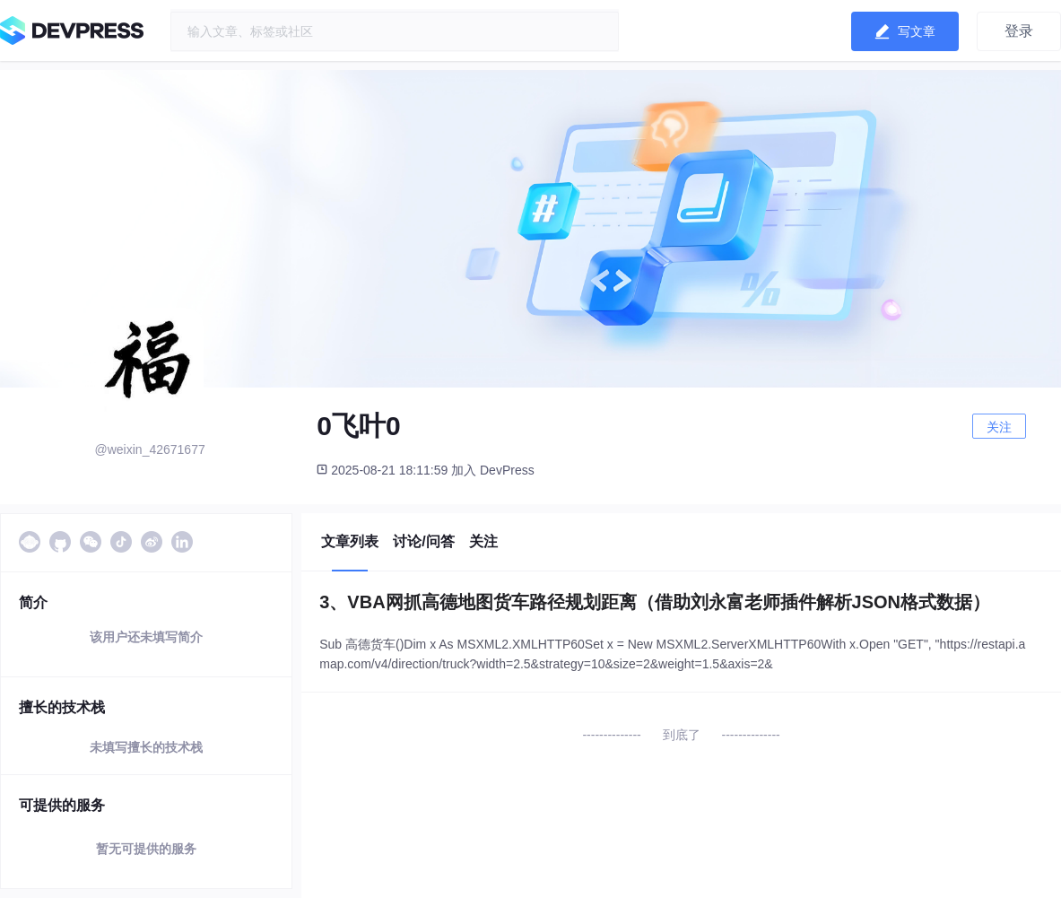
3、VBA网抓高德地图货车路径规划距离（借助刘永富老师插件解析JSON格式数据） (654, 602)
